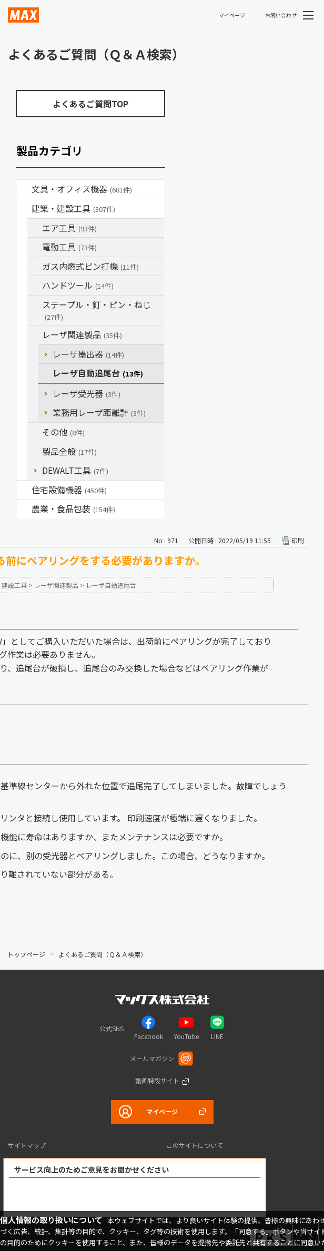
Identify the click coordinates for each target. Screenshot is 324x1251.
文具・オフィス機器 (82, 188)
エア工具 (69, 227)
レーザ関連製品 (82, 334)
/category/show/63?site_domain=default (34, 247)
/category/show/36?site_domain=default (24, 490)
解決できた (74, 1197)
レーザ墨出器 (88, 354)
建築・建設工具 (73, 208)
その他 (63, 431)
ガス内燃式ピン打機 (90, 266)
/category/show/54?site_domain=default (34, 228)
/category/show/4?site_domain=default (24, 189)
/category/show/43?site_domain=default (24, 509)
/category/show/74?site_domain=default (34, 285)
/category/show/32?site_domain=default (34, 335)
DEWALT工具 (75, 470)
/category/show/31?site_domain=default (34, 305)
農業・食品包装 (73, 508)
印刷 (297, 540)
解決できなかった (195, 1197)
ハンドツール (78, 285)
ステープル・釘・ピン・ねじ (96, 310)
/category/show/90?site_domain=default (34, 452)
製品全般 (69, 451)
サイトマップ (27, 1145)
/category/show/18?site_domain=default (24, 209)
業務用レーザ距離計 (99, 412)
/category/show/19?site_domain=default (34, 432)
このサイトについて (194, 1145)
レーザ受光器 (86, 393)
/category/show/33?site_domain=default (34, 266)
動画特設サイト (157, 1080)
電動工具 (69, 246)
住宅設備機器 (69, 489)
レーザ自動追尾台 (98, 373)
